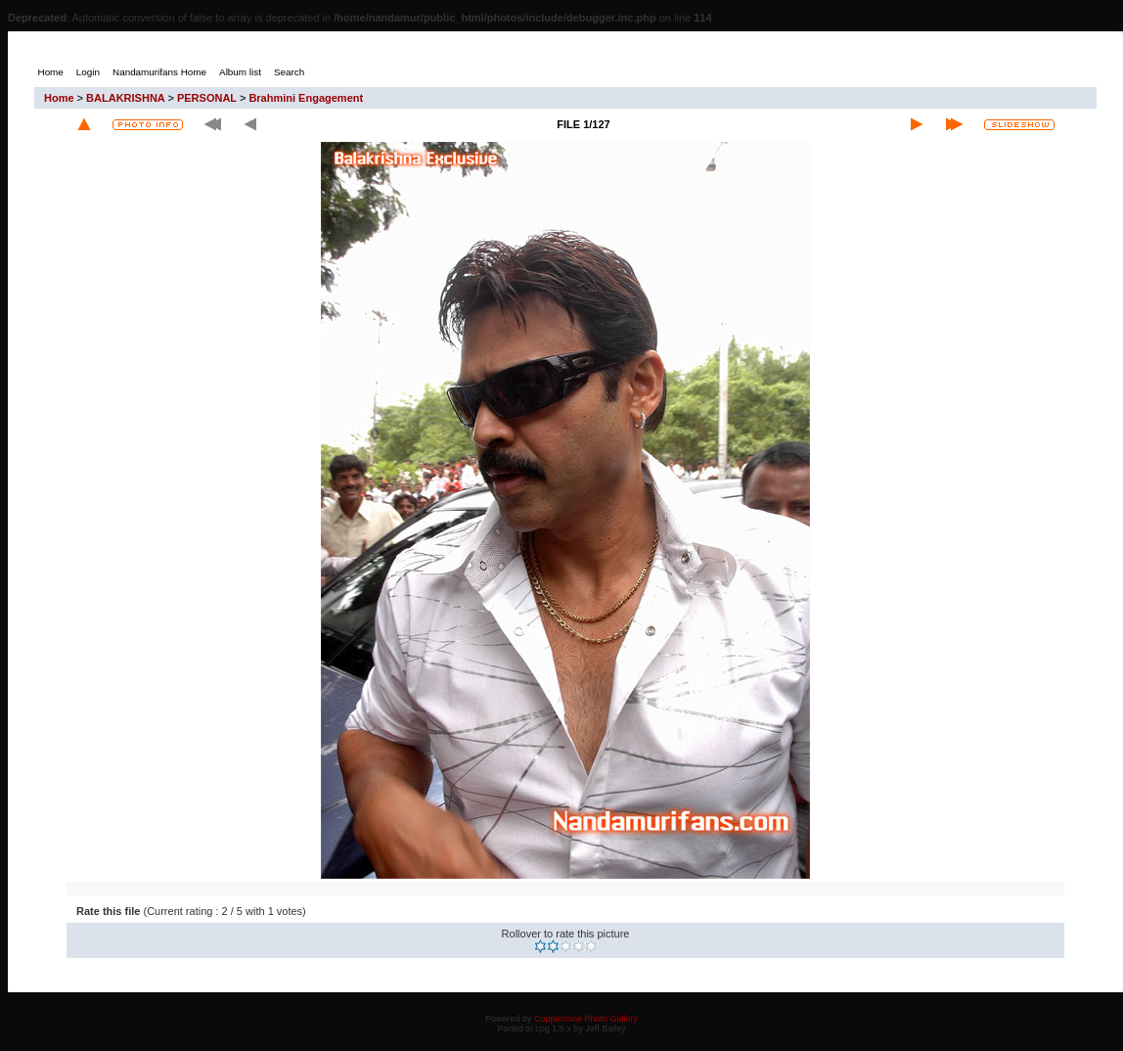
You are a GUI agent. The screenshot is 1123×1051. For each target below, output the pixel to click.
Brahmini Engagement (305, 98)
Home (59, 98)
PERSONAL (207, 98)
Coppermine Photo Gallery (586, 1019)
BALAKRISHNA (125, 98)
